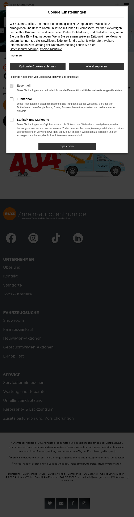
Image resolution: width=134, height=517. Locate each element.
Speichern (67, 146)
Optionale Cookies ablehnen (37, 66)
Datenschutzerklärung (24, 49)
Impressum (17, 55)
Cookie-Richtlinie (51, 49)
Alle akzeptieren (96, 66)
